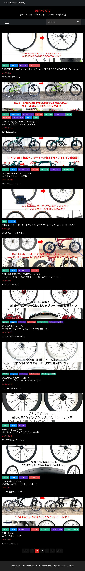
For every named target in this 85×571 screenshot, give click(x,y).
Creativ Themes (66, 566)
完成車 (69, 114)
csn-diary (42, 11)
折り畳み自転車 (18, 118)
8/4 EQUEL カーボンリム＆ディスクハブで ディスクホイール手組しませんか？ (39, 225)
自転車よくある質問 (56, 322)
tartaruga (15, 114)
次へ (59, 550)
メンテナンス (34, 65)
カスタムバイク (28, 114)
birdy (13, 169)
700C (4, 221)
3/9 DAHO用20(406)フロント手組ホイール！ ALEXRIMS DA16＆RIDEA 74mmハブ (40, 69)
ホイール (14, 65)
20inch (5, 65)
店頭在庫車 (6, 118)
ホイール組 (23, 65)
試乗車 (36, 118)
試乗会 (29, 118)
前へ (25, 550)
